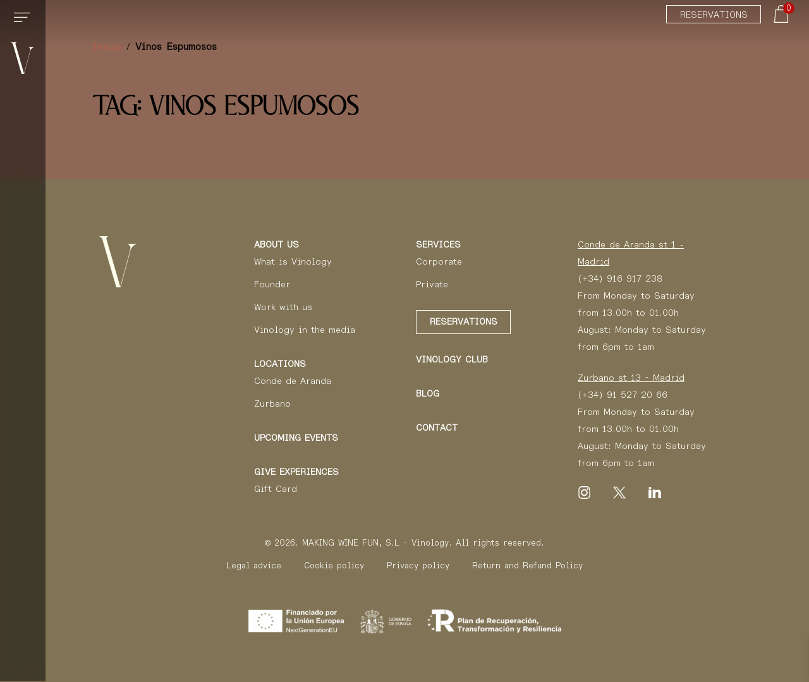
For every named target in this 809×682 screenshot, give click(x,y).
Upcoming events (296, 437)
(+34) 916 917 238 (620, 278)
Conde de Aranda (292, 380)
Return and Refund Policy (527, 565)
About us (276, 244)
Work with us (283, 306)
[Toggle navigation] (24, 23)
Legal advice (253, 565)
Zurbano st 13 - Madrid (631, 377)
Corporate (439, 261)
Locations (280, 363)
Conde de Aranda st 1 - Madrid (631, 253)
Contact (437, 427)
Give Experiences (296, 471)
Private (432, 284)
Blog (427, 393)
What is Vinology (293, 261)
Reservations (714, 14)
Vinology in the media (304, 329)
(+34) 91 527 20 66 (622, 394)
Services (438, 244)
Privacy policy (418, 565)
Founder (272, 284)
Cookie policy (334, 565)
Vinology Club (452, 359)
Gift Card (275, 488)
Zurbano (272, 403)
